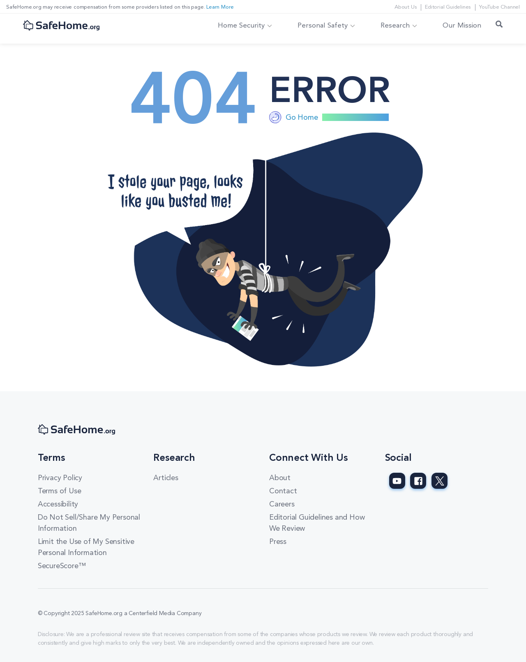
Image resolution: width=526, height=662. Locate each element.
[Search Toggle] (499, 26)
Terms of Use (59, 491)
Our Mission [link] (462, 25)
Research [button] (395, 25)
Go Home (302, 117)
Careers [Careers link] (282, 504)
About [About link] (280, 478)
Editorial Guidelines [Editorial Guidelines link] (448, 7)
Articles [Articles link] (165, 478)
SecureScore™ (62, 566)
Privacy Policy (60, 478)
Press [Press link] (277, 542)
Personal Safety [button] (323, 25)
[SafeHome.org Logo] (61, 26)
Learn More (220, 7)
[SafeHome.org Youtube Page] (397, 481)
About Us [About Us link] (405, 7)
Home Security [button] (241, 25)
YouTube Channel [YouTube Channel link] (499, 7)
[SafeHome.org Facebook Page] (418, 481)
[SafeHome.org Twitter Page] (439, 481)
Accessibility (58, 504)
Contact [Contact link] (283, 491)
